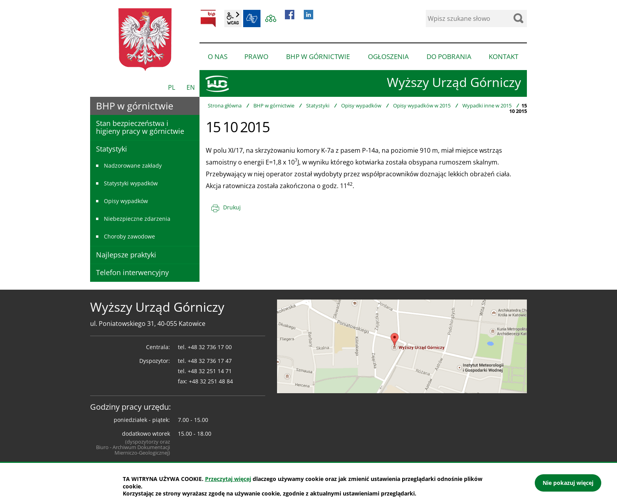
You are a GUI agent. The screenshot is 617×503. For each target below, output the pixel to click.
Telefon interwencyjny (132, 272)
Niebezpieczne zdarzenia (137, 218)
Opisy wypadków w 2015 (422, 105)
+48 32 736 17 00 (210, 347)
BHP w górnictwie (273, 105)
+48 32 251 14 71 (210, 371)
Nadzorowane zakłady (133, 165)
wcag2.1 (233, 18)
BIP (208, 18)
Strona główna (225, 105)
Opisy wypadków (361, 105)
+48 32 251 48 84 (211, 381)
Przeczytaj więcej (228, 479)
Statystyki (317, 105)
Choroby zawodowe (129, 236)
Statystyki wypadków (131, 183)
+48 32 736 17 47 (210, 360)
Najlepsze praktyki (126, 254)
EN (191, 87)
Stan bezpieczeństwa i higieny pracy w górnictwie (140, 127)
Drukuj (232, 207)
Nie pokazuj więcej (568, 482)
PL (171, 87)
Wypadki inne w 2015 (487, 105)
